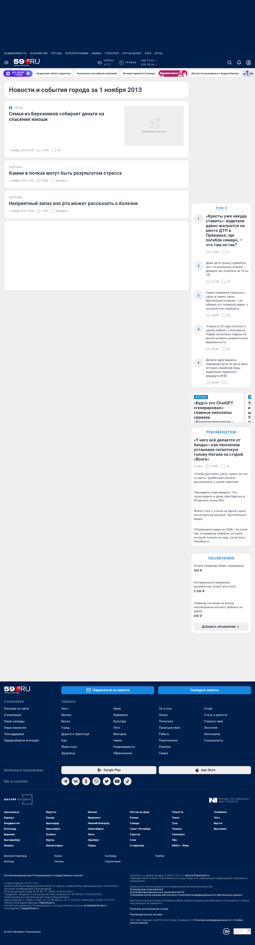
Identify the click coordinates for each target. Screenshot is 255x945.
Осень (163, 715)
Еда (64, 740)
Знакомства (39, 53)
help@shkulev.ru (30, 908)
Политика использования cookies (149, 909)
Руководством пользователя (146, 889)
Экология (211, 727)
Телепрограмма (76, 53)
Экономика (212, 734)
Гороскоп (112, 53)
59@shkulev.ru (47, 902)
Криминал (120, 715)
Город (65, 727)
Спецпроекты (213, 740)
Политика (166, 721)
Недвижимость (15, 53)
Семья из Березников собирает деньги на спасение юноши (56, 116)
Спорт (208, 708)
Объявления (221, 558)
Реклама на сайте (16, 708)
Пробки (127, 62)
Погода (56, 53)
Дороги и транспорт (75, 734)
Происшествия (169, 727)
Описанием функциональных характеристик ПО (157, 892)
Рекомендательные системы (146, 914)
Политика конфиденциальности (212, 920)
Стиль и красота (215, 715)
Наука (117, 740)
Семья (163, 753)
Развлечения (168, 740)
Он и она (165, 708)
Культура (119, 721)
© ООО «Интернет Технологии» (22, 931)
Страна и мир (213, 721)
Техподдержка (14, 734)
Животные (69, 747)
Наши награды (14, 721)
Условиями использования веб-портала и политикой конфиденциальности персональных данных (186, 895)
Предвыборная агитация (21, 740)
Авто (64, 708)
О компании (12, 715)
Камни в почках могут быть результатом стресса (65, 173)
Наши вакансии (15, 727)
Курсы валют (132, 53)
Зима (117, 708)
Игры (158, 53)
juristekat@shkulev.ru (95, 905)
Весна (65, 721)
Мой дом (119, 734)
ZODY (148, 53)
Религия (165, 747)
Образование (122, 753)
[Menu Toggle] (6, 62)
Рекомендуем (221, 432)
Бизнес (66, 715)
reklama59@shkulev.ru (197, 875)
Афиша (97, 53)
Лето (116, 727)
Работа (164, 734)
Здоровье (68, 753)
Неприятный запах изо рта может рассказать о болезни (73, 203)
